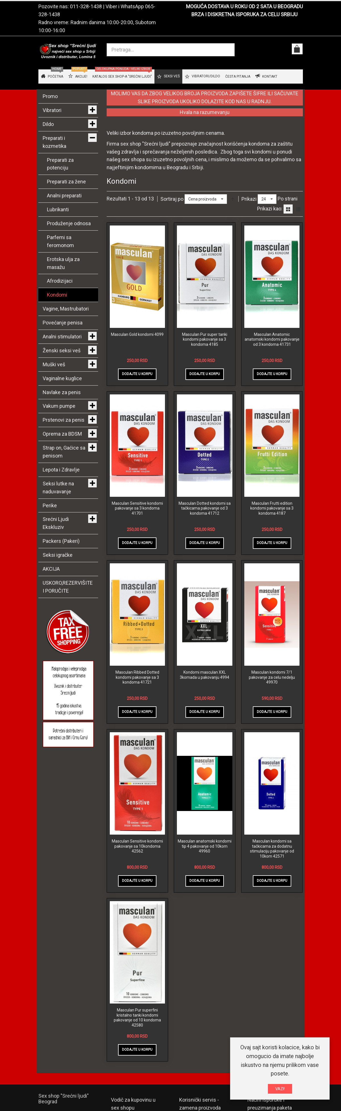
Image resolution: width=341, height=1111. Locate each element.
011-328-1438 (86, 6)
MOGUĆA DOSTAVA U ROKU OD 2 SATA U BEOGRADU (244, 6)
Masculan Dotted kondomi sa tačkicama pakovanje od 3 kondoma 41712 (205, 508)
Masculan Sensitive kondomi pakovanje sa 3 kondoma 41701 (137, 508)
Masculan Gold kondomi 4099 (137, 334)
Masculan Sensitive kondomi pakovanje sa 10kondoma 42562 (137, 846)
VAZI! (280, 1089)
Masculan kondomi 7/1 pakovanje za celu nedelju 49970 (272, 677)
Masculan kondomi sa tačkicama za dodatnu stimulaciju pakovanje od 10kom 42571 (272, 848)
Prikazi (249, 199)
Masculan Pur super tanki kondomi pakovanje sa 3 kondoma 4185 (204, 339)
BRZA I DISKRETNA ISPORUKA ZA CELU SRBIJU (244, 14)
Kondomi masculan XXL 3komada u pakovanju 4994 (204, 675)
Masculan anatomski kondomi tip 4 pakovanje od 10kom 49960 (205, 846)
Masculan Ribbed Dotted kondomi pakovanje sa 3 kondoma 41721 (137, 677)
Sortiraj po (171, 199)
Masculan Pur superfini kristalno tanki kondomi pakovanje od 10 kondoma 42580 (137, 1017)
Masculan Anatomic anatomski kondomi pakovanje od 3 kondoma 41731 (272, 339)
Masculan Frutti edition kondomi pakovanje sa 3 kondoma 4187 (272, 508)
